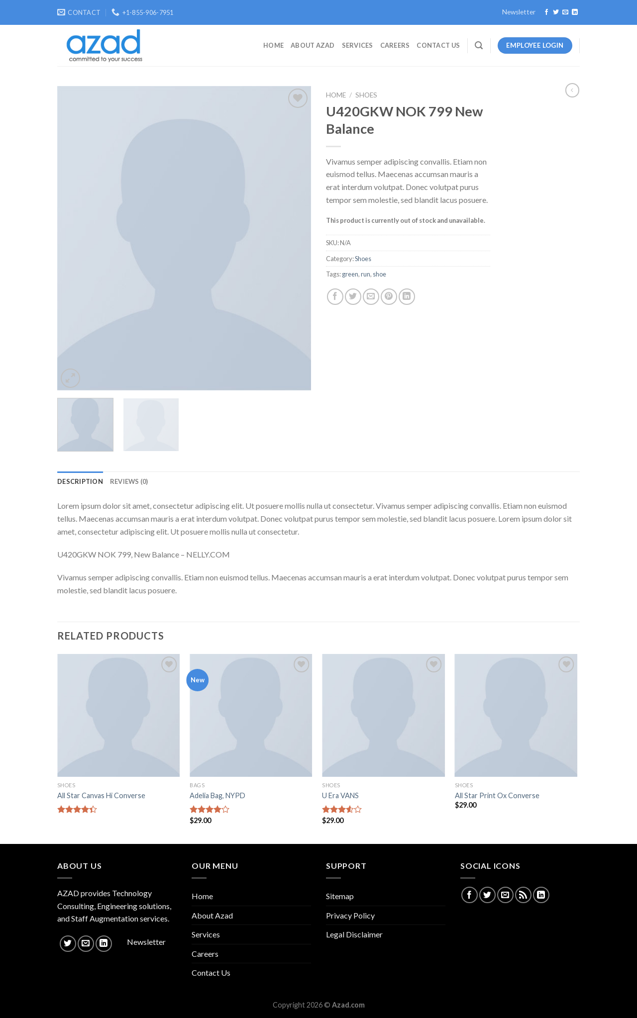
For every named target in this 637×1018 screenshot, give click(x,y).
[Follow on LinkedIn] (575, 12)
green (350, 274)
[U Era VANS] (383, 715)
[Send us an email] (565, 12)
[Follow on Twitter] (556, 12)
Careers (395, 45)
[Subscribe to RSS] (523, 895)
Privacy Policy (350, 915)
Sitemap (340, 896)
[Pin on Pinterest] (389, 296)
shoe (379, 274)
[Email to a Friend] (371, 296)
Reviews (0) (129, 481)
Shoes (366, 95)
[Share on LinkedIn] (407, 296)
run (365, 274)
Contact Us (438, 45)
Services (357, 45)
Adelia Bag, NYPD (217, 795)
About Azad (313, 45)
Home (273, 45)
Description (80, 481)
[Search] (479, 45)
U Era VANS (340, 795)
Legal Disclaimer (354, 934)
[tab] (80, 481)
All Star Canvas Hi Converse (101, 795)
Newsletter (518, 12)
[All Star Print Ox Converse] (516, 715)
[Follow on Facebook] (546, 12)
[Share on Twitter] (353, 296)
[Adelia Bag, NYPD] (251, 715)
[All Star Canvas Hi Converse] (118, 715)
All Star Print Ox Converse (497, 795)
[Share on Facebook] (335, 296)
